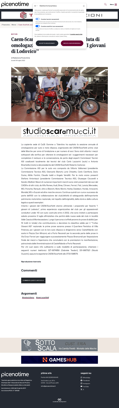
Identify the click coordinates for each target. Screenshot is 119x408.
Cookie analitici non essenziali (52, 26)
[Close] (83, 6)
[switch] (37, 26)
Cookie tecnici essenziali (50, 19)
